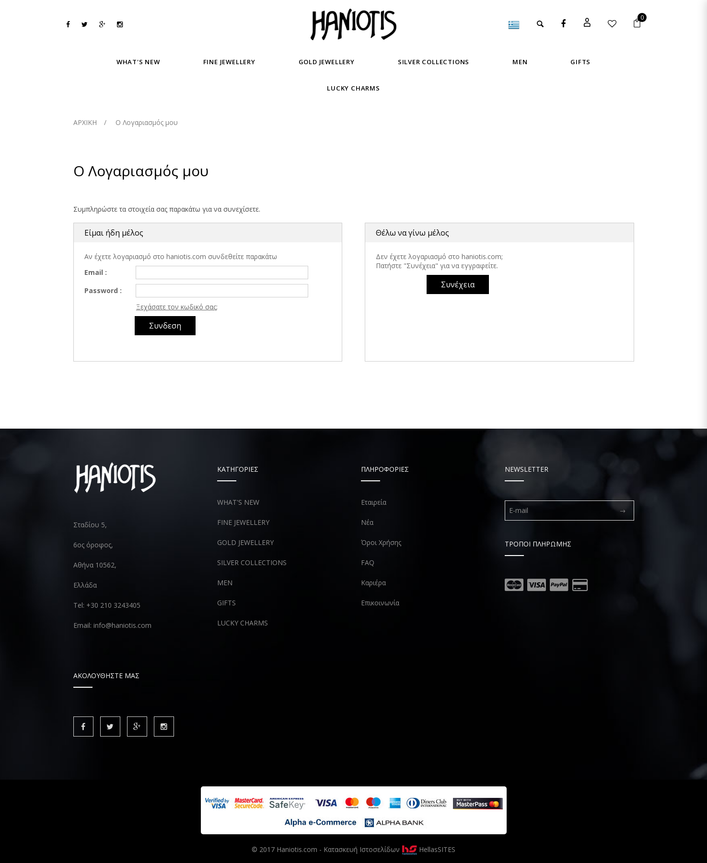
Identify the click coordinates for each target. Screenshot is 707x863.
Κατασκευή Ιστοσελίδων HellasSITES (389, 849)
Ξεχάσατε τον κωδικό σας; (177, 306)
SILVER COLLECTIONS (252, 562)
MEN (224, 582)
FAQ (367, 562)
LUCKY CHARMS (242, 622)
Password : (103, 290)
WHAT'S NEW (238, 502)
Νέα (367, 522)
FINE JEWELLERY (243, 522)
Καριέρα (373, 582)
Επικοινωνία (380, 602)
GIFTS (226, 602)
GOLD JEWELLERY (245, 542)
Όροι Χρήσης (381, 542)
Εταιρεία (373, 502)
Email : (95, 272)
